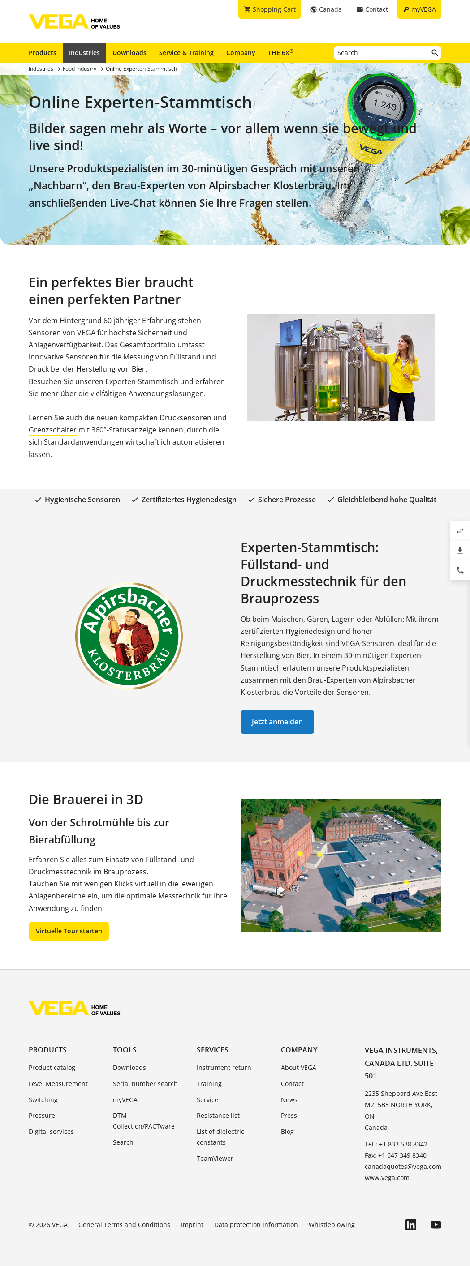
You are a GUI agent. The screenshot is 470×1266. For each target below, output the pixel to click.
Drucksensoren (185, 418)
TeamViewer (215, 1158)
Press (289, 1115)
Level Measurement (58, 1083)
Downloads (129, 52)
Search (123, 1142)
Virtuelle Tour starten (69, 931)
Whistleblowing (332, 1224)
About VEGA (298, 1067)
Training (209, 1083)
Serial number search (145, 1083)
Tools (125, 1050)
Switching (43, 1099)
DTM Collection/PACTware (144, 1120)
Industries (84, 52)
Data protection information (256, 1224)
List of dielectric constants (220, 1136)
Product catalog (52, 1067)
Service (207, 1099)
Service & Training (186, 52)
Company (240, 52)
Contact (292, 1083)
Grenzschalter (53, 430)
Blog (287, 1131)
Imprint (192, 1224)
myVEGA (125, 1099)
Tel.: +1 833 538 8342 (396, 1144)
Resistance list (218, 1115)
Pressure (42, 1115)
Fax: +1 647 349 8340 (396, 1155)
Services (213, 1050)
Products (42, 52)
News (289, 1099)
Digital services (51, 1131)
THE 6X (280, 52)
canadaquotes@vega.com (403, 1166)
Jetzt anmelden (277, 722)
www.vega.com (387, 1177)
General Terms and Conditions (124, 1224)
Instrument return (224, 1067)
